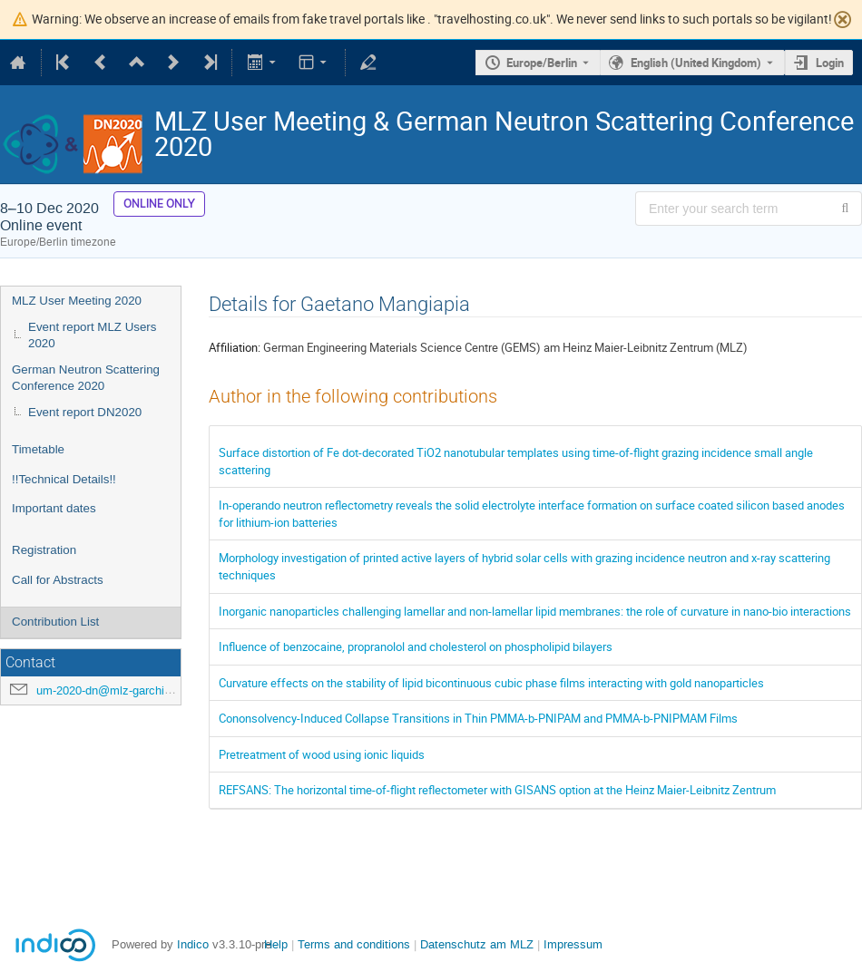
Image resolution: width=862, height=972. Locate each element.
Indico (193, 944)
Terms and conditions (354, 944)
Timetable (38, 449)
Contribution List (55, 621)
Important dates (54, 508)
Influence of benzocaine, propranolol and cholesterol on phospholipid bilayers (415, 646)
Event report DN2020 (85, 412)
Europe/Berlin (541, 62)
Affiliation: (234, 347)
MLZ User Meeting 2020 (77, 300)
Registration (44, 550)
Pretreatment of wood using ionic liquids (322, 754)
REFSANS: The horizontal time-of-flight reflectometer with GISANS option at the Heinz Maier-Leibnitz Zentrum (497, 790)
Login (830, 62)
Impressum (573, 944)
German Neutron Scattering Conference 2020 (86, 378)
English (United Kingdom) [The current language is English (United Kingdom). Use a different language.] (696, 62)
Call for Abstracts (57, 580)
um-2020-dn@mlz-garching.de (114, 690)
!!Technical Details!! (64, 479)
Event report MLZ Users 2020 (92, 335)
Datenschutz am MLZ (477, 944)
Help (276, 944)
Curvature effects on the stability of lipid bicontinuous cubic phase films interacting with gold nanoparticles (491, 683)
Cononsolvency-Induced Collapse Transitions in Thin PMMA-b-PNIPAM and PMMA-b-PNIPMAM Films (478, 718)
